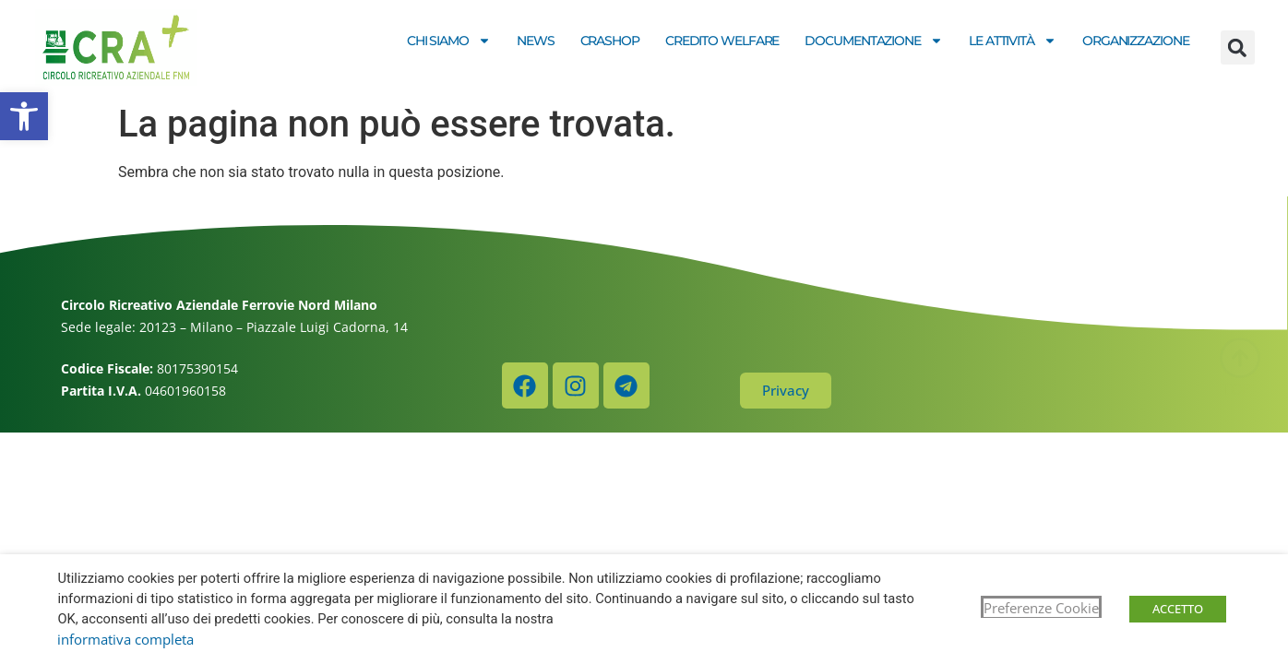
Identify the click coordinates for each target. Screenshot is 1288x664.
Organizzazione (1135, 40)
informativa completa (125, 639)
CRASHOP (609, 40)
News (536, 40)
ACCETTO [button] (1177, 608)
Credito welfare (722, 40)
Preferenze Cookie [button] (1041, 608)
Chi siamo (449, 40)
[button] (24, 116)
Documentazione (874, 40)
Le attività (1012, 40)
